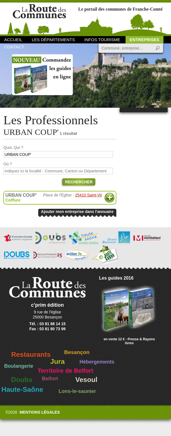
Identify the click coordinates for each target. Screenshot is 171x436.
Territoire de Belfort (65, 370)
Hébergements (97, 362)
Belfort (50, 378)
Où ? (7, 164)
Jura (57, 361)
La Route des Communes (39, 18)
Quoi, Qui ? (13, 147)
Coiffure (12, 200)
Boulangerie (18, 366)
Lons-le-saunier (77, 391)
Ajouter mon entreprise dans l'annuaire (77, 211)
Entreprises (144, 39)
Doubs (21, 379)
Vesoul (86, 379)
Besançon (77, 352)
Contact (14, 46)
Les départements (53, 39)
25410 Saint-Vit (88, 195)
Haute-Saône (22, 389)
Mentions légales (40, 412)
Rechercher (79, 182)
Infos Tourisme (102, 39)
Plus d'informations (109, 198)
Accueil (13, 39)
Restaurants (31, 354)
